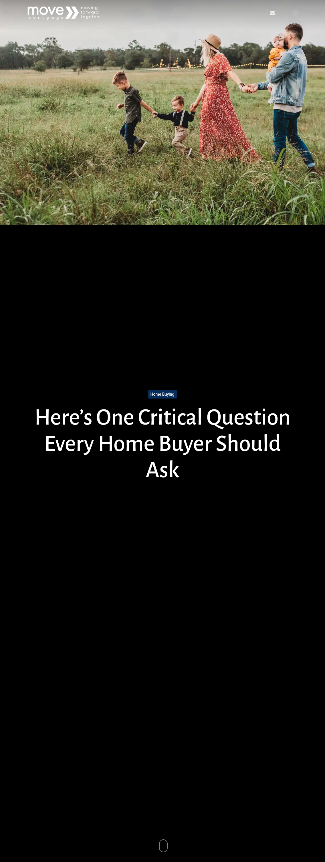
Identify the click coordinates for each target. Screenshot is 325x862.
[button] (296, 13)
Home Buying (162, 394)
